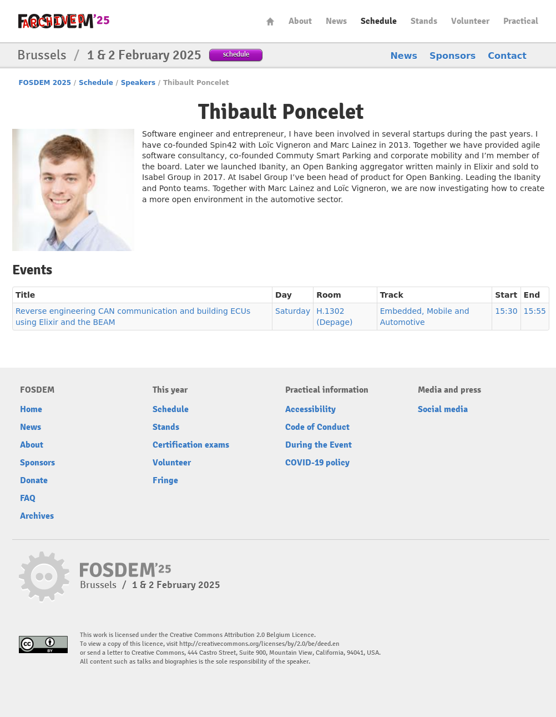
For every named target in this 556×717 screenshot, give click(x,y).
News (336, 21)
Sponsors (452, 56)
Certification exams (191, 444)
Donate (34, 480)
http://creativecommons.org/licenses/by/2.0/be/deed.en (259, 644)
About (300, 21)
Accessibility (310, 409)
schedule (236, 54)
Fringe (165, 480)
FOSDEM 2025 (44, 83)
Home (270, 21)
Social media (443, 409)
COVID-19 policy (317, 462)
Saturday (292, 311)
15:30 (506, 311)
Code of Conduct (317, 427)
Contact (507, 56)
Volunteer (470, 21)
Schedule (379, 21)
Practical (520, 21)
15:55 (535, 311)
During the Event (318, 444)
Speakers (138, 83)
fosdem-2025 (63, 21)
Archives (37, 516)
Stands (424, 21)
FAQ (28, 498)
